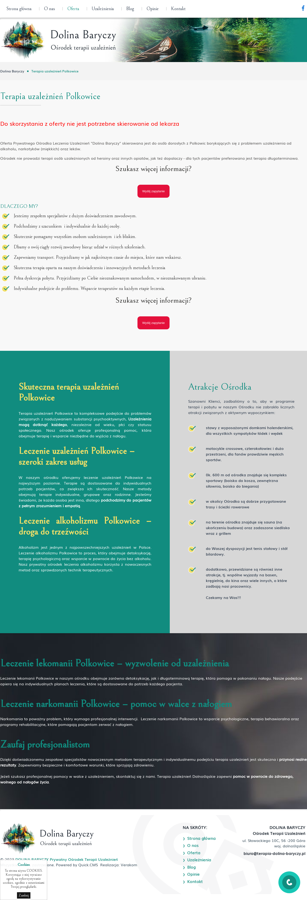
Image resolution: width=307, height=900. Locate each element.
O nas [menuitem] (49, 9)
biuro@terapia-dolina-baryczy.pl (274, 853)
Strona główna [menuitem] (19, 9)
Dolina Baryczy (12, 71)
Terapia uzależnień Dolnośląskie (186, 776)
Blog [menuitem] (130, 9)
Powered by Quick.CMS (77, 864)
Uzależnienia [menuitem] (102, 9)
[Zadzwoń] (289, 888)
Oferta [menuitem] (73, 9)
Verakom (129, 864)
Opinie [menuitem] (152, 9)
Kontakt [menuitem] (178, 9)
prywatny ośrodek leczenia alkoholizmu (66, 564)
